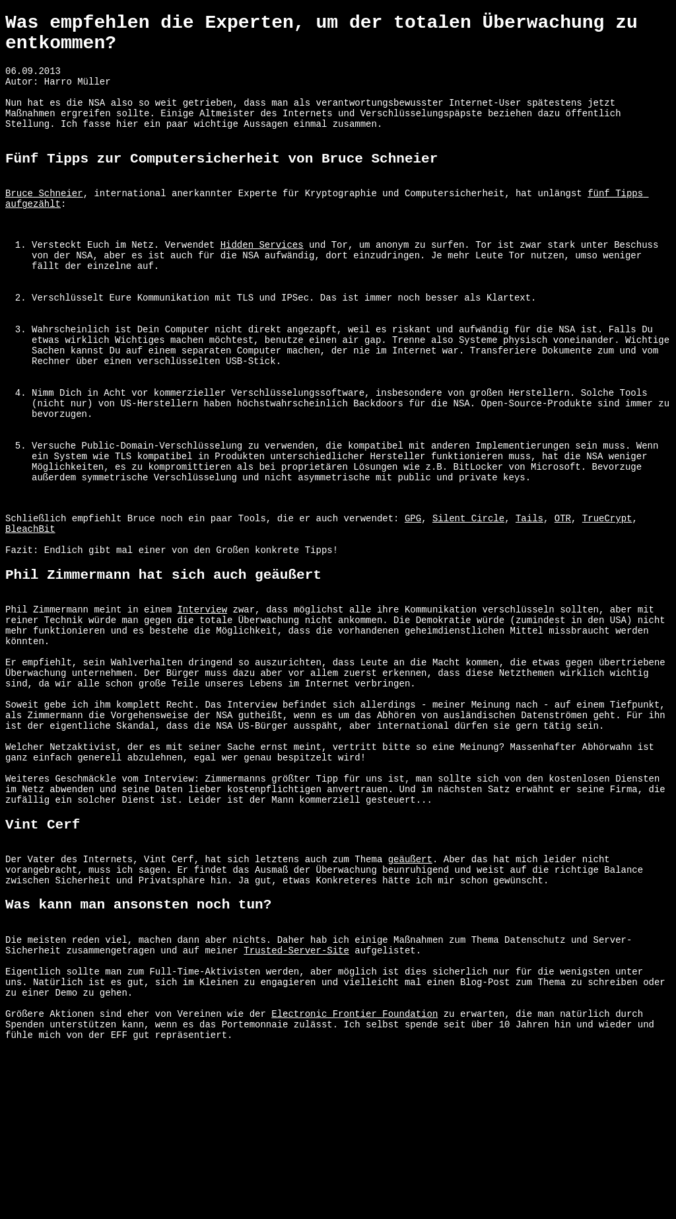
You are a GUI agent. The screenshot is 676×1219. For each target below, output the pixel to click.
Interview (202, 710)
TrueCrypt (607, 605)
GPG (413, 605)
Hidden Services (262, 282)
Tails (529, 605)
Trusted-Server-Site (296, 1107)
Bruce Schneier (44, 223)
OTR (563, 605)
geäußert (410, 1002)
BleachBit (30, 618)
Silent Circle (468, 605)
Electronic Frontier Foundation (354, 1182)
